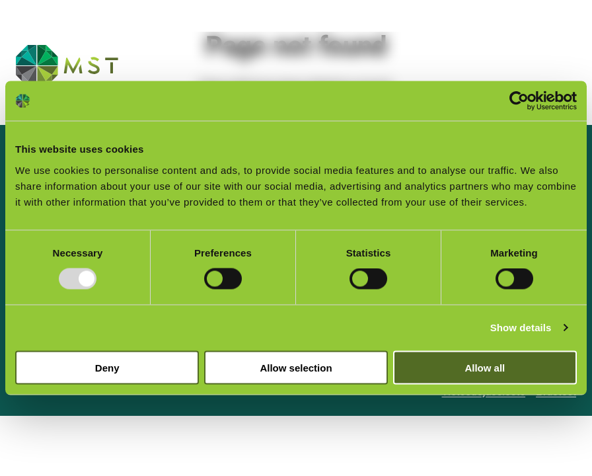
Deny (107, 367)
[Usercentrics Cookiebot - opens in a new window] (519, 101)
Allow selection (296, 367)
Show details (521, 327)
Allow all (484, 367)
